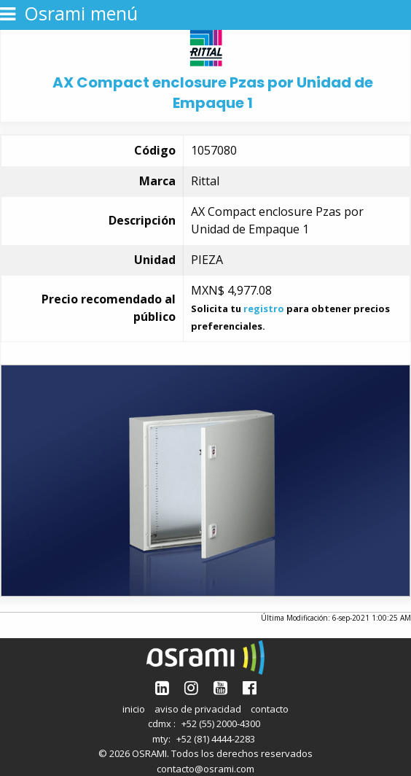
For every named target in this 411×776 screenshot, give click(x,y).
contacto (270, 708)
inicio (133, 708)
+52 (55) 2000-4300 (220, 723)
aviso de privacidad (197, 708)
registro (263, 308)
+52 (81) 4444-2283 (215, 738)
